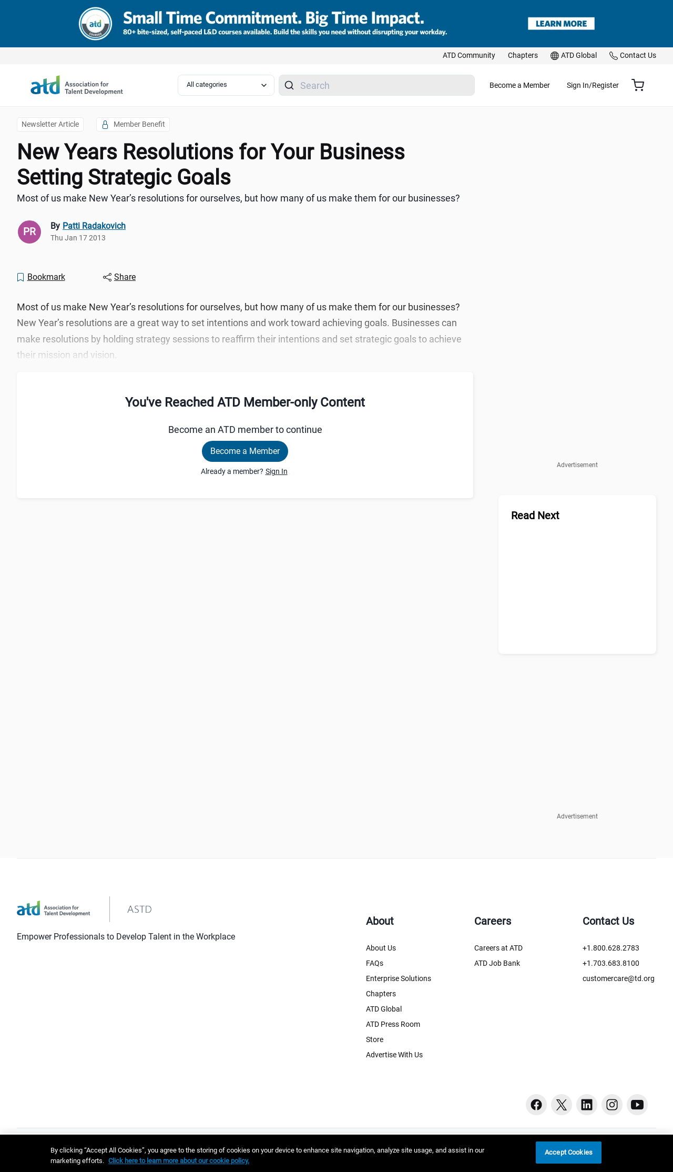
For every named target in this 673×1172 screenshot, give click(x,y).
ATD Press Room (393, 1024)
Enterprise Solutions (398, 978)
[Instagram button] (612, 1104)
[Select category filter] (233, 85)
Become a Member (551, 85)
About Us (381, 948)
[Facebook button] (536, 1104)
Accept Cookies (569, 1152)
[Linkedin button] (586, 1104)
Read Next (535, 515)
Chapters (381, 993)
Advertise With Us (394, 1054)
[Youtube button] (637, 1104)
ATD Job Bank (497, 963)
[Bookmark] (40, 277)
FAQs (374, 963)
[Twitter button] (561, 1104)
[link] (469, 55)
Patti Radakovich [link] (94, 226)
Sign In (277, 471)
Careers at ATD (498, 948)
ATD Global (384, 1009)
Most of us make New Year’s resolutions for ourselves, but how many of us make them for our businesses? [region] (238, 198)
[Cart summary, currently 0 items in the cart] (641, 85)
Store (374, 1039)
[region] (336, 1153)
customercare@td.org (619, 978)
